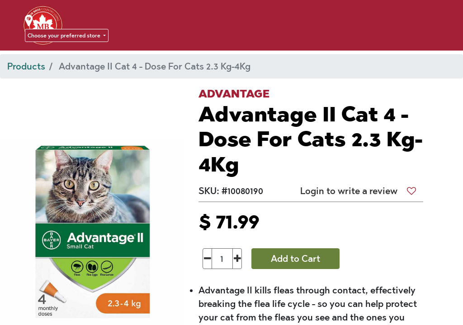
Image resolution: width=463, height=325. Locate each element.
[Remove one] (207, 258)
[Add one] (237, 258)
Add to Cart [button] (295, 258)
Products (26, 66)
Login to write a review (348, 191)
